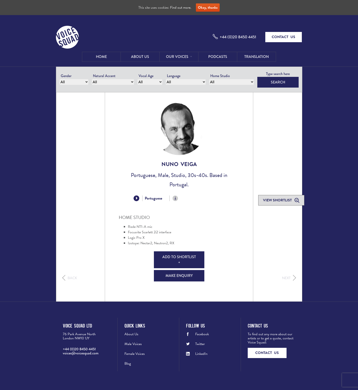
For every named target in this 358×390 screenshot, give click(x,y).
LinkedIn (201, 353)
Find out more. (180, 7)
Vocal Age (146, 75)
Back (72, 278)
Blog (127, 363)
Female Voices (134, 353)
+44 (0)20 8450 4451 (238, 37)
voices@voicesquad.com (80, 353)
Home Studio (220, 75)
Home (101, 56)
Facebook (202, 334)
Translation (256, 56)
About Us (140, 56)
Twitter (200, 344)
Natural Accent (104, 75)
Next (286, 278)
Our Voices (177, 56)
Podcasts (217, 56)
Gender (66, 75)
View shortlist (278, 200)
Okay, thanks (208, 7)
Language (173, 75)
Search (278, 82)
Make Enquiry (179, 275)
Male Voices (133, 344)
